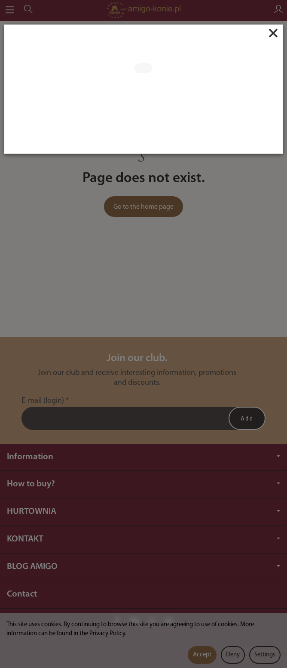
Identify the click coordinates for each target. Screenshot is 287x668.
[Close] (273, 33)
